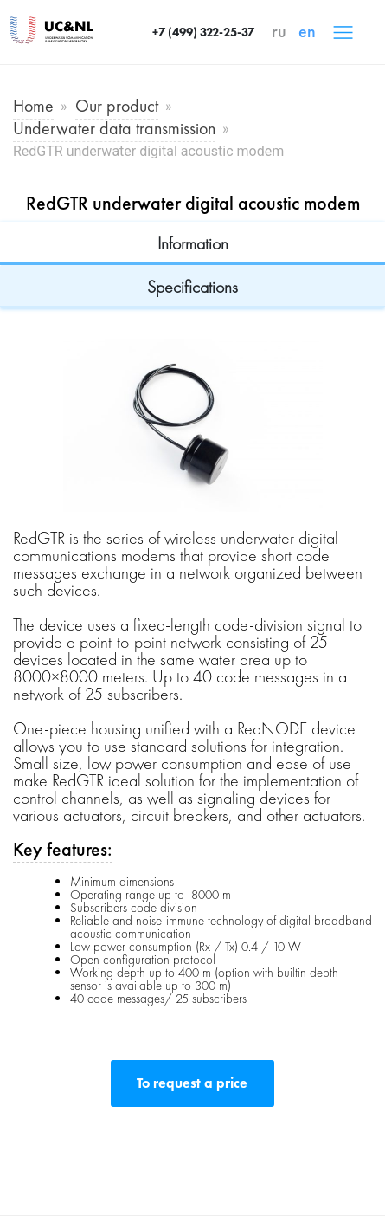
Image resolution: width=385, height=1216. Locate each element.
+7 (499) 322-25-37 (203, 32)
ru (279, 31)
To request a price (192, 1083)
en (307, 31)
